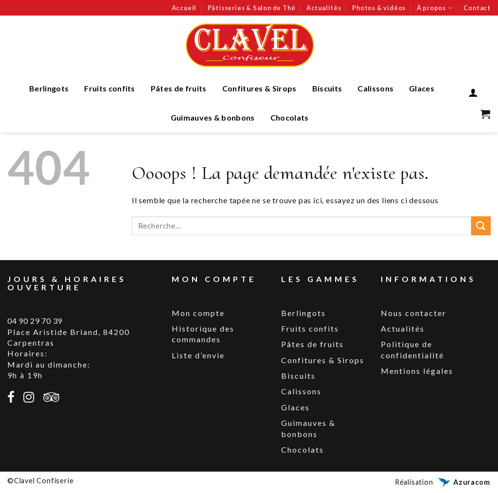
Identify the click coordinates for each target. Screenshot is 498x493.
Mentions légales (417, 370)
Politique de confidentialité (412, 349)
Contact (477, 8)
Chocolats (289, 117)
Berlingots (49, 88)
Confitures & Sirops (259, 88)
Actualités (323, 8)
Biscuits (327, 88)
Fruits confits (109, 88)
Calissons (375, 88)
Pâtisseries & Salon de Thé (252, 8)
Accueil (184, 8)
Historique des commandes (203, 334)
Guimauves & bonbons (213, 117)
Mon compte (198, 312)
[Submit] (481, 225)
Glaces (421, 88)
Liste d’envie (198, 355)
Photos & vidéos (379, 8)
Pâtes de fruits (179, 88)
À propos (435, 8)
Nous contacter (413, 312)
